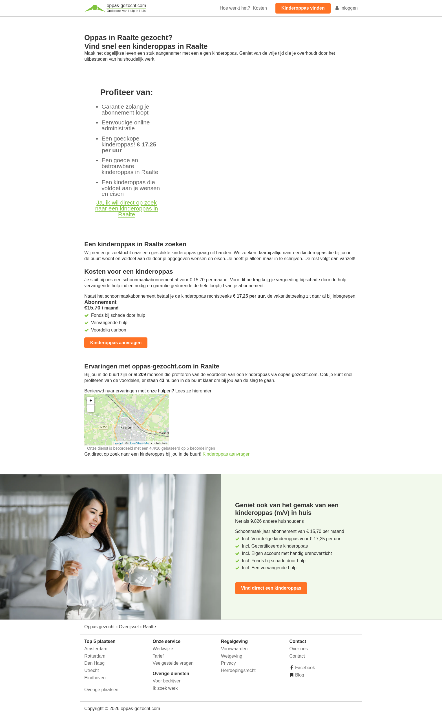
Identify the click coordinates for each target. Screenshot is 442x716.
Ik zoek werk (165, 688)
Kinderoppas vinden (303, 8)
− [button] (90, 408)
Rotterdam (94, 656)
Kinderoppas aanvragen (116, 342)
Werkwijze (163, 648)
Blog (299, 675)
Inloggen (346, 8)
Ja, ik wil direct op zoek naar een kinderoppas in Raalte (126, 208)
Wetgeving (231, 656)
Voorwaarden (234, 648)
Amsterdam (95, 648)
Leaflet (118, 443)
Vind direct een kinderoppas (271, 588)
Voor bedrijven (167, 680)
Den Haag (94, 663)
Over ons (298, 648)
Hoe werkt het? (235, 8)
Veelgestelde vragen (173, 663)
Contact (297, 656)
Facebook (304, 667)
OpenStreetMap (140, 443)
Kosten (260, 8)
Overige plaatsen (101, 689)
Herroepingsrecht (238, 670)
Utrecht (91, 670)
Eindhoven (95, 677)
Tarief (158, 656)
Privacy (228, 663)
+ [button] (90, 400)
